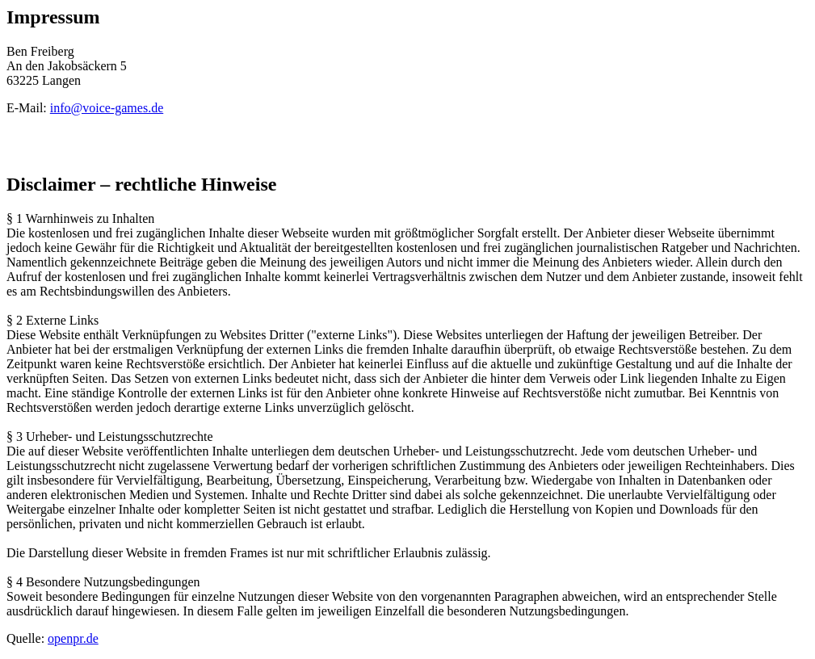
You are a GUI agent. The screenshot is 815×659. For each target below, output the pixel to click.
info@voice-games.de (106, 108)
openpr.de (73, 638)
